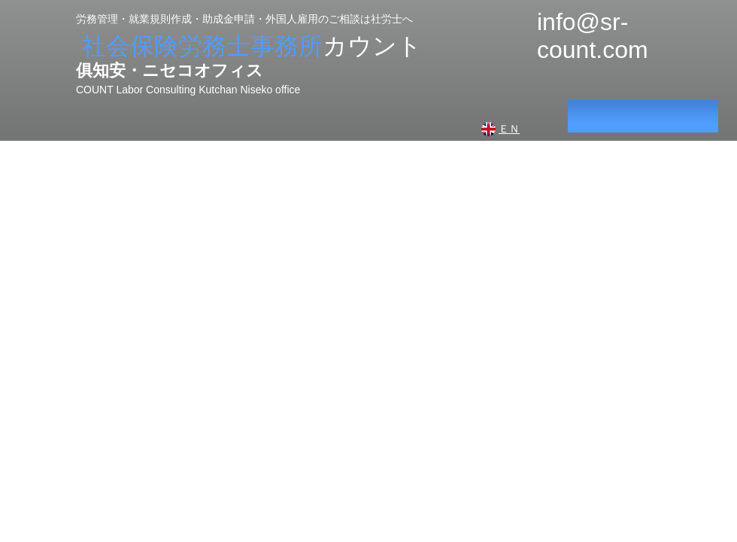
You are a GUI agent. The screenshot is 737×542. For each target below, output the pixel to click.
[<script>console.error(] (643, 116)
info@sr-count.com (592, 35)
